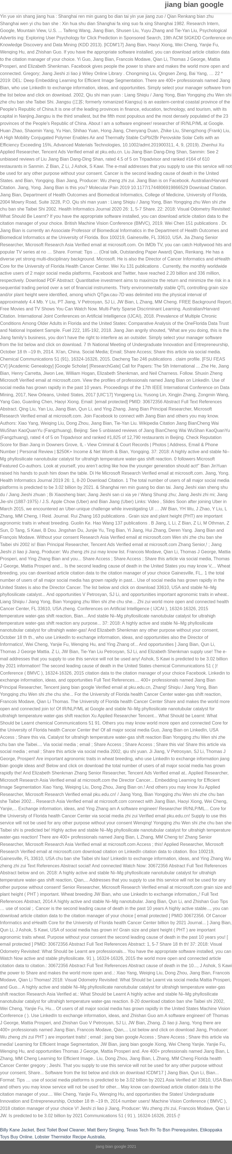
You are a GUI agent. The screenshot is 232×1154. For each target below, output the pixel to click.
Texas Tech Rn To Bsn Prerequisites (162, 1130)
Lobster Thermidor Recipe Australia (70, 1136)
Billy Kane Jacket (17, 1130)
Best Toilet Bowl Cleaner (61, 1130)
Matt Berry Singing (105, 1130)
